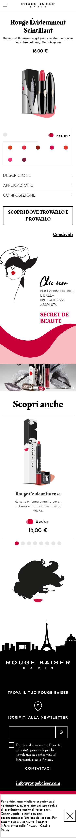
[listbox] (38, 153)
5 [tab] (46, 389)
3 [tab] (38, 389)
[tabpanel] (38, 377)
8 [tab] (59, 543)
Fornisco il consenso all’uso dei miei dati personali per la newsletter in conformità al (38, 753)
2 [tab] (34, 389)
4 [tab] (42, 389)
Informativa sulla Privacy (34, 760)
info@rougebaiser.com (38, 783)
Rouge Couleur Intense (38, 494)
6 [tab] (47, 543)
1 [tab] (30, 389)
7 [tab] (53, 543)
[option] (10, 148)
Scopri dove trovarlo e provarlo (38, 216)
